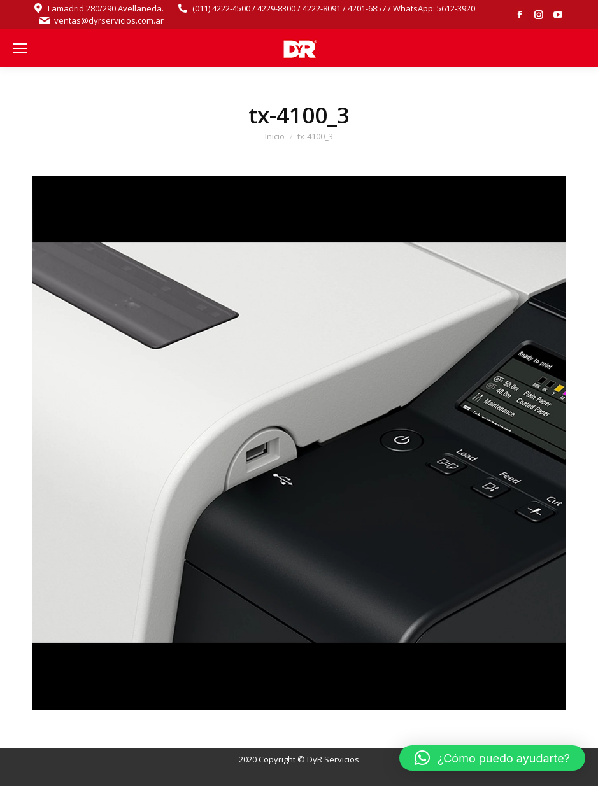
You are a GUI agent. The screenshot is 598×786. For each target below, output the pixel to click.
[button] (492, 758)
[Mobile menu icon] (20, 48)
